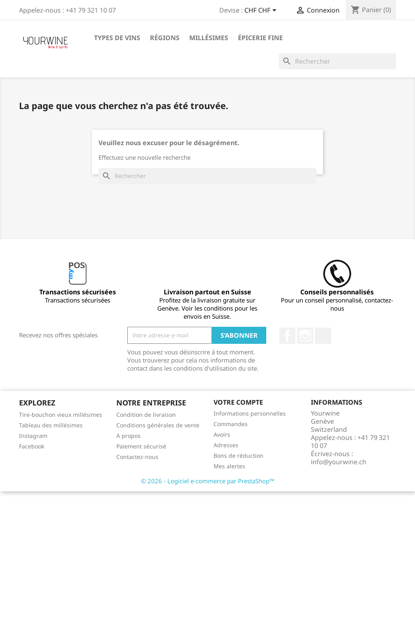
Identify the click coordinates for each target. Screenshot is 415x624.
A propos (128, 436)
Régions (165, 37)
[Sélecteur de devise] (261, 11)
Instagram (305, 336)
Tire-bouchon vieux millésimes (60, 414)
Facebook (287, 336)
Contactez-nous (137, 457)
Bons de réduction (238, 455)
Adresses (226, 445)
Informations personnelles (250, 413)
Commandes (231, 424)
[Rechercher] (337, 61)
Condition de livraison (146, 414)
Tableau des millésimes (51, 425)
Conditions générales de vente (157, 425)
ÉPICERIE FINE (260, 37)
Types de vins (117, 37)
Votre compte (238, 402)
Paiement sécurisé (141, 446)
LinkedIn (323, 336)
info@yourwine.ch (338, 461)
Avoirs (222, 434)
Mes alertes (229, 466)
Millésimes (208, 37)
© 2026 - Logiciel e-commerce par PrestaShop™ (207, 481)
